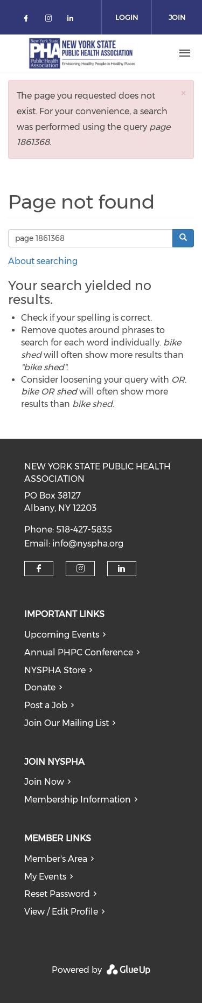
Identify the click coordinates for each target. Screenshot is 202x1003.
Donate (39, 687)
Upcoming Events (61, 635)
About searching (43, 261)
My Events (45, 876)
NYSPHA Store (55, 670)
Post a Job (45, 705)
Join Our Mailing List (66, 723)
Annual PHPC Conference (78, 652)
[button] (183, 93)
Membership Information (77, 799)
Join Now (44, 782)
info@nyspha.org (87, 543)
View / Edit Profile (61, 912)
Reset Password (57, 894)
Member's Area (55, 859)
